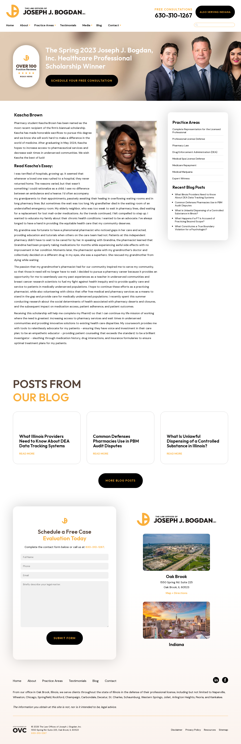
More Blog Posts (121, 480)
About (24, 25)
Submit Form (65, 638)
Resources (210, 729)
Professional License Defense (188, 139)
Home (10, 25)
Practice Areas (44, 25)
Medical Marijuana (182, 171)
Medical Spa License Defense (188, 158)
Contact (113, 25)
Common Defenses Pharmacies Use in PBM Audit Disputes (198, 204)
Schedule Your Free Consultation (81, 80)
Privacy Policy (193, 729)
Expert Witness (181, 178)
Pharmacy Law (180, 145)
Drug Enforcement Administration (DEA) (194, 152)
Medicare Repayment (184, 165)
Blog (99, 25)
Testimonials (68, 25)
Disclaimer (176, 729)
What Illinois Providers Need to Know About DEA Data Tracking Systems (195, 196)
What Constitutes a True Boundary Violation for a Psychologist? (194, 228)
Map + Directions (176, 593)
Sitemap (223, 729)
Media (86, 25)
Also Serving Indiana (215, 11)
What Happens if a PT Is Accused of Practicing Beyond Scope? (195, 220)
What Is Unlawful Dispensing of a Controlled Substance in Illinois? (199, 212)
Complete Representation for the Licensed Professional (196, 131)
